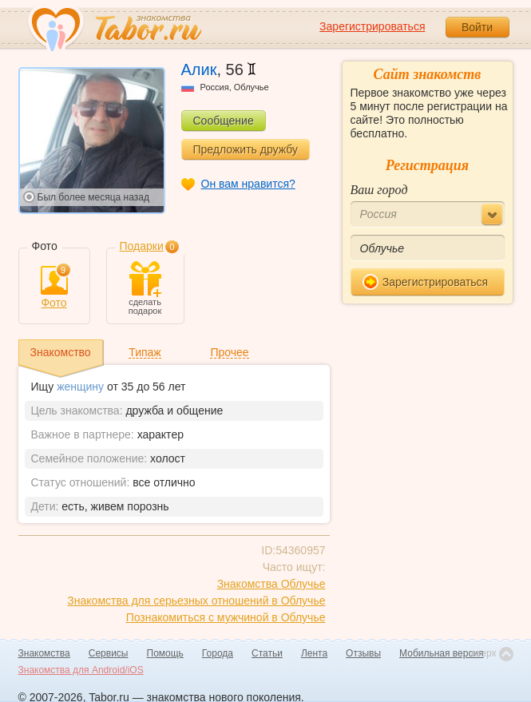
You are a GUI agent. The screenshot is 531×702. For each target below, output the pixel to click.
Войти (477, 27)
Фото (54, 287)
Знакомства (44, 653)
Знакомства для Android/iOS (81, 670)
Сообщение (223, 120)
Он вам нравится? (248, 183)
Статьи (267, 653)
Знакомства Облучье (271, 583)
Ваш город (379, 189)
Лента (314, 653)
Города (217, 653)
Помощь (165, 653)
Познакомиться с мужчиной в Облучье (226, 617)
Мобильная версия (441, 653)
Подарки (142, 246)
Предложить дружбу (245, 149)
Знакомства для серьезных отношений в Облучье (196, 600)
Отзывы (363, 653)
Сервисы (109, 653)
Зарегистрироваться (372, 26)
